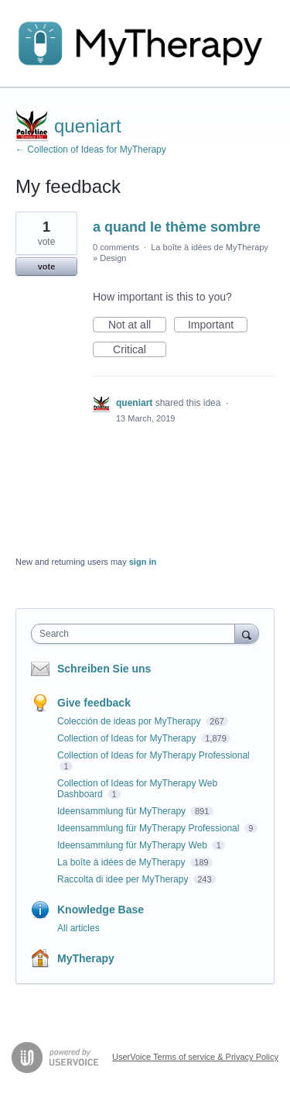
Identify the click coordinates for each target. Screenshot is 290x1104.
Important (217, 325)
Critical (139, 350)
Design (113, 258)
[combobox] (136, 633)
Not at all (137, 325)
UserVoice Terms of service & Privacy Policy (195, 1056)
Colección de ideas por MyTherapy (130, 721)
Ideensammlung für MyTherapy (122, 811)
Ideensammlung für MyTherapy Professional (149, 828)
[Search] (246, 633)
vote (47, 266)
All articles (78, 928)
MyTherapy (85, 958)
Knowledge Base (100, 909)
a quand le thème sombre (177, 227)
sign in (142, 561)
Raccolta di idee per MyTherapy (124, 879)
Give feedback (94, 702)
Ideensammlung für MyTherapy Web (133, 845)
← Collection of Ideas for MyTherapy (90, 149)
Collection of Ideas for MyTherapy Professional (153, 755)
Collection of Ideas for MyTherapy (128, 738)
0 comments (116, 247)
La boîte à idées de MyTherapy (209, 247)
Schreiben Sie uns (104, 668)
